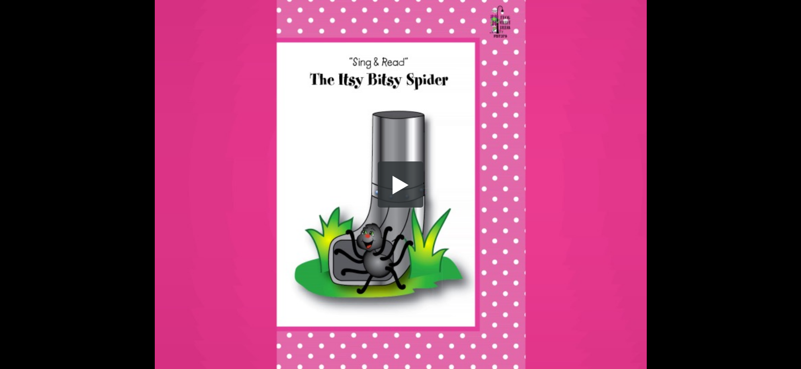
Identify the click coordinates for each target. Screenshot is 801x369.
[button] (401, 184)
